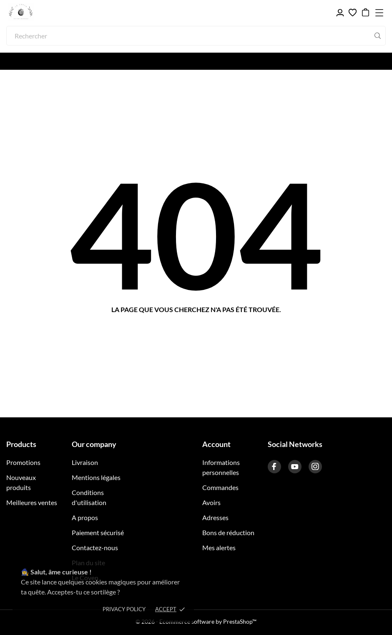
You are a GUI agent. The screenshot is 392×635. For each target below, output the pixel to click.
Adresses (215, 517)
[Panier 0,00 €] (365, 12)
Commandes (220, 487)
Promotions (23, 462)
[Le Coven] (45, 12)
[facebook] (274, 466)
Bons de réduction (228, 532)
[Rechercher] (196, 36)
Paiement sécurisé (98, 532)
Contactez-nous (95, 547)
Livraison (85, 462)
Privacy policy (124, 609)
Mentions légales (96, 477)
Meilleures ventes (31, 502)
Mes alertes (219, 547)
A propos (85, 517)
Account (216, 444)
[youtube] (295, 466)
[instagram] (315, 466)
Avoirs (211, 502)
